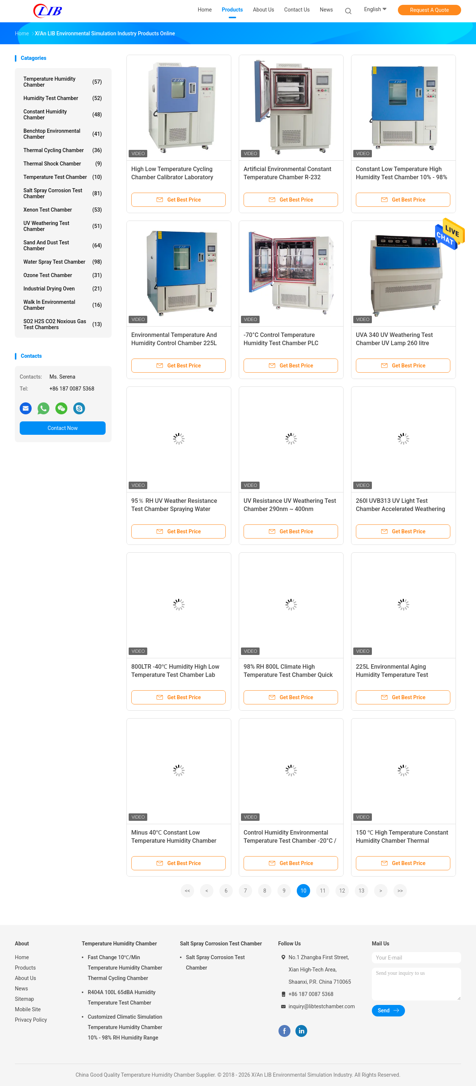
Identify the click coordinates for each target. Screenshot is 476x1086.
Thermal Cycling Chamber (62, 150)
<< (187, 891)
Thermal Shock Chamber (62, 163)
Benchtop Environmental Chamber (62, 134)
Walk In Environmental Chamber (62, 305)
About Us (25, 978)
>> (400, 891)
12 (342, 891)
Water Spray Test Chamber (62, 262)
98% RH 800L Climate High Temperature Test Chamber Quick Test (288, 675)
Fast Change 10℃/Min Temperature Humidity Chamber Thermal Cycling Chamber (125, 967)
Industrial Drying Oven (62, 288)
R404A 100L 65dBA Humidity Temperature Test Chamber (121, 997)
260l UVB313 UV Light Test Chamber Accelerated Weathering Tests (400, 509)
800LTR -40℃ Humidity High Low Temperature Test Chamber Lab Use (175, 675)
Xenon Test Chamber (62, 209)
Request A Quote (429, 10)
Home (22, 957)
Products (25, 968)
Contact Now (63, 428)
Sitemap (24, 999)
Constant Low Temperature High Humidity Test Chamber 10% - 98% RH (401, 177)
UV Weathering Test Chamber (62, 226)
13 (361, 891)
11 (323, 891)
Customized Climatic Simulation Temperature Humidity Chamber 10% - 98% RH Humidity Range (125, 1027)
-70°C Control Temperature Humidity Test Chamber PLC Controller (281, 343)
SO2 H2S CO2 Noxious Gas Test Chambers (62, 324)
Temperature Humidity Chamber (62, 82)
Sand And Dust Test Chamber (62, 245)
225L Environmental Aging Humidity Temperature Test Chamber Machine (392, 675)
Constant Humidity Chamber (62, 115)
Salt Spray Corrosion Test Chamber (62, 193)
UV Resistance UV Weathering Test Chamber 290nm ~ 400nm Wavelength (290, 509)
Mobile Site (28, 1009)
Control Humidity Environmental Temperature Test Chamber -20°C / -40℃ (290, 840)
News (21, 989)
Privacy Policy (31, 1020)
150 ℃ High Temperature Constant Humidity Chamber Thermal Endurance (402, 840)
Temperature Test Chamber (62, 177)
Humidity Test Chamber (62, 98)
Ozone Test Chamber (62, 275)
